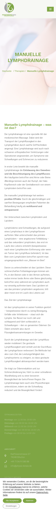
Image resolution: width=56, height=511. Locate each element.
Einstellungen (15, 487)
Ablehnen (29, 501)
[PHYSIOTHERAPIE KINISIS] (9, 9)
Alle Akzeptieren (12, 501)
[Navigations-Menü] (50, 9)
